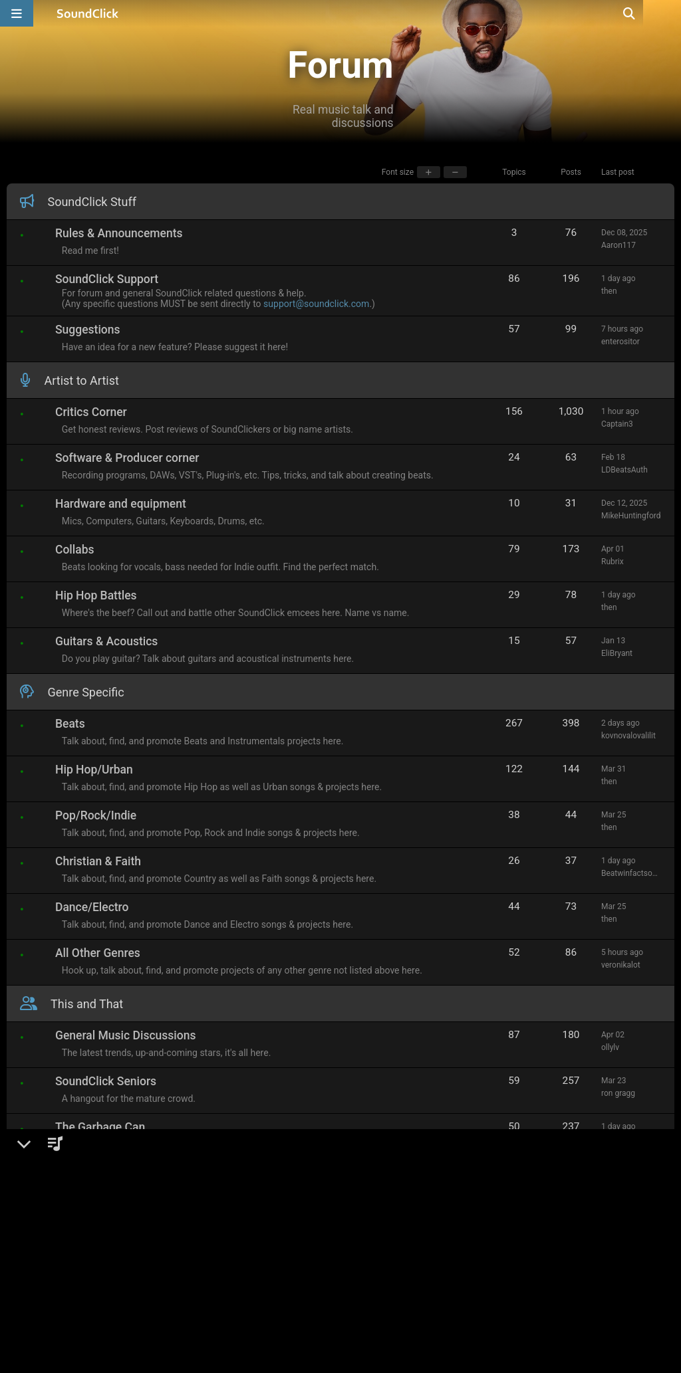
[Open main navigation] (16, 13)
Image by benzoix (299, 1351)
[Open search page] (667, 13)
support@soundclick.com (319, 303)
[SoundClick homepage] (88, 13)
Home (34, 1351)
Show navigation (97, 1351)
